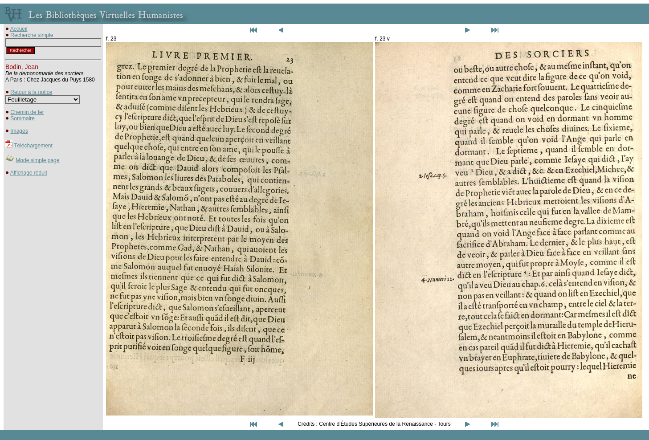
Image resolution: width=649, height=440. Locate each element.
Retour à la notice (31, 92)
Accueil (19, 29)
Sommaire (22, 118)
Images (19, 131)
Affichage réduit (28, 173)
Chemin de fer (27, 112)
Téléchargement (33, 146)
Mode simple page (37, 160)
